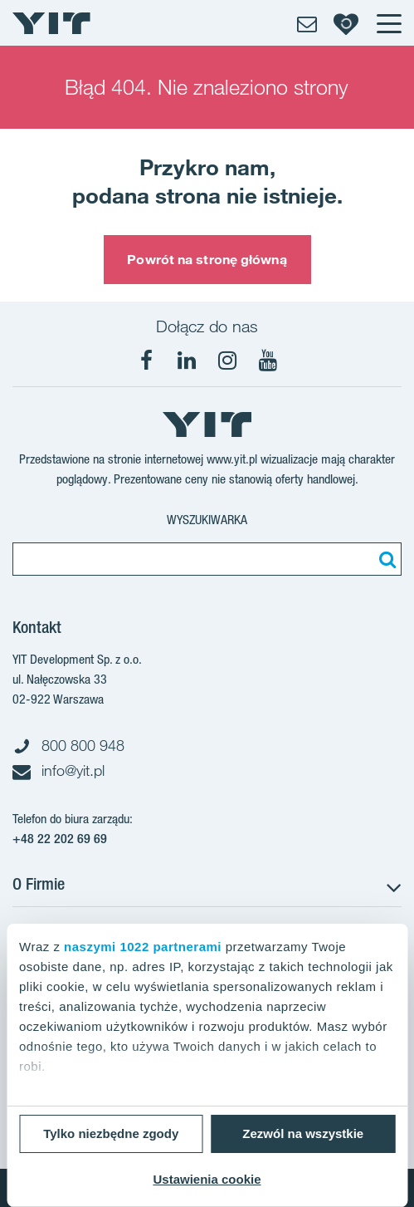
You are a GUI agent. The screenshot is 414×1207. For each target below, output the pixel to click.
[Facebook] (146, 360)
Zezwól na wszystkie (302, 1133)
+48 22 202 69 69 (59, 838)
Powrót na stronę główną (206, 259)
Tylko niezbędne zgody (110, 1133)
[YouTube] (268, 360)
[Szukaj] (385, 559)
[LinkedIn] (186, 360)
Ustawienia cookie (207, 1179)
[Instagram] (227, 360)
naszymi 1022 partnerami (143, 947)
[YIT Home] (51, 23)
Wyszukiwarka (207, 519)
